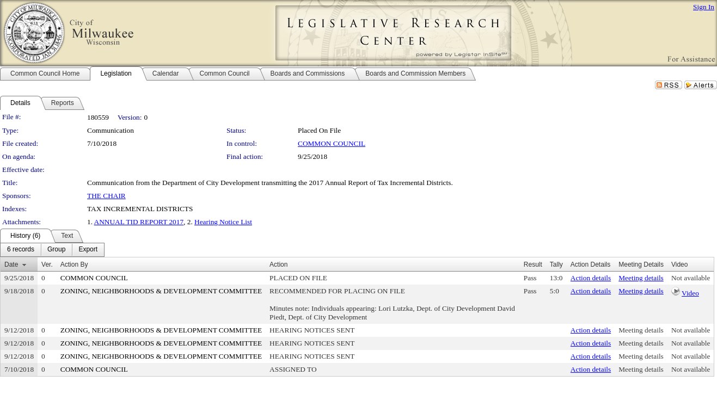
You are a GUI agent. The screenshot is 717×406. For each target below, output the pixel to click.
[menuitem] (21, 249)
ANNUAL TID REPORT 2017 (138, 222)
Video (690, 293)
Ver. (47, 264)
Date (11, 264)
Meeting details (641, 278)
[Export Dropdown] (88, 249)
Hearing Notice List (223, 222)
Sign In (703, 7)
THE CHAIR (106, 196)
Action (278, 264)
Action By (74, 264)
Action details (591, 278)
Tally (556, 264)
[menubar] (52, 250)
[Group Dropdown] (56, 249)
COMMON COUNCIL (331, 143)
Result (533, 264)
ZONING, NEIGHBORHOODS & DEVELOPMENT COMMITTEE (161, 291)
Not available (690, 278)
